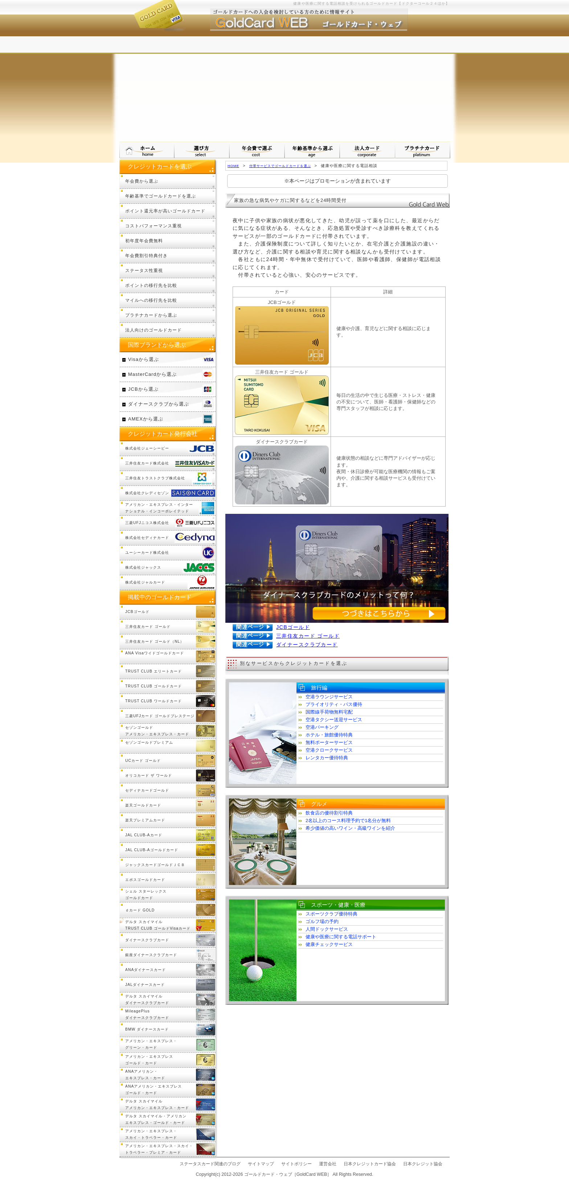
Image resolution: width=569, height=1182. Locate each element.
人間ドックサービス (327, 929)
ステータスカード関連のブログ (210, 1163)
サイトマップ (261, 1163)
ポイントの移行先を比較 (151, 285)
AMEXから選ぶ (145, 419)
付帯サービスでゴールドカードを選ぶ (280, 166)
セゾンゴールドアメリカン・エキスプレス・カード (157, 731)
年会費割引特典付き (146, 255)
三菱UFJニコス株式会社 (147, 523)
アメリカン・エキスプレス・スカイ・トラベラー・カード (151, 1134)
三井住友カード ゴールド (308, 636)
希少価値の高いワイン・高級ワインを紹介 (350, 828)
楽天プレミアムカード (145, 820)
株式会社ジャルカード (145, 582)
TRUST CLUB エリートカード (153, 671)
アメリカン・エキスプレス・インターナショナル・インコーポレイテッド (159, 508)
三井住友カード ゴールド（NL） (154, 641)
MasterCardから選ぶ (152, 374)
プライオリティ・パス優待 (334, 704)
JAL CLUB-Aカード (143, 835)
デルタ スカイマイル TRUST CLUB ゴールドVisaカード (158, 925)
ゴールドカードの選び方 (202, 150)
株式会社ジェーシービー (147, 448)
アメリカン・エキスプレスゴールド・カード (149, 1060)
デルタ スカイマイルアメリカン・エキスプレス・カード (157, 1104)
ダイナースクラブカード (307, 644)
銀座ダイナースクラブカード (151, 955)
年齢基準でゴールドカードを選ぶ (160, 196)
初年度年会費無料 (144, 240)
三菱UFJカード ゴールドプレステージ (160, 716)
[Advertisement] (284, 87)
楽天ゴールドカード (143, 805)
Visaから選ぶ (143, 359)
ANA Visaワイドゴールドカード (154, 653)
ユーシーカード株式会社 (147, 553)
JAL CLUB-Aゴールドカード (151, 850)
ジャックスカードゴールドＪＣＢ (155, 865)
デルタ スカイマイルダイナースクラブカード (147, 999)
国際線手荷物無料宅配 (329, 712)
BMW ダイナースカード (147, 1029)
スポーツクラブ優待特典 (331, 914)
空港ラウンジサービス (329, 696)
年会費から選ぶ (141, 181)
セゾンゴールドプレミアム (149, 742)
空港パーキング (322, 727)
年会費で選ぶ (257, 150)
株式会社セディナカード (147, 538)
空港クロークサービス (329, 750)
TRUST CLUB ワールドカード (153, 701)
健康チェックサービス (329, 944)
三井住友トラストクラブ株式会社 (155, 478)
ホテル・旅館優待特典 (329, 735)
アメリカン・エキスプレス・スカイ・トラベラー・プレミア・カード (159, 1149)
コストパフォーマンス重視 (153, 225)
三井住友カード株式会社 (147, 463)
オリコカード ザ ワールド (148, 775)
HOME (233, 166)
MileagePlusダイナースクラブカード (147, 1014)
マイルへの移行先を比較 (151, 300)
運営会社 (327, 1163)
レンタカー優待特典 (327, 757)
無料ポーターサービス (329, 742)
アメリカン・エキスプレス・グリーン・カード (151, 1044)
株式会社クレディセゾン (147, 493)
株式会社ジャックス (143, 567)
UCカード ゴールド (143, 761)
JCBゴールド (293, 627)
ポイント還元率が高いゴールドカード (165, 210)
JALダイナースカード (145, 985)
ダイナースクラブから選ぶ (158, 404)
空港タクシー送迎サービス (334, 719)
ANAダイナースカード (145, 970)
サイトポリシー (296, 1163)
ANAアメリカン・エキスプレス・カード (145, 1074)
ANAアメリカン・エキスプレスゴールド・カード (153, 1089)
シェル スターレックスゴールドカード (146, 894)
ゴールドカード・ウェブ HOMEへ (147, 150)
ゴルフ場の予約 (322, 921)
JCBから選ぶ (143, 389)
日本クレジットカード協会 (370, 1163)
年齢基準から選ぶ (312, 150)
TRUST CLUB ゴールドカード (153, 686)
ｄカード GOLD (140, 910)
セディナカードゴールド (147, 790)
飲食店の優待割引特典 (329, 813)
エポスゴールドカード (145, 880)
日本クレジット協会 (422, 1163)
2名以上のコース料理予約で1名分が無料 (348, 820)
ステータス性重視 (144, 270)
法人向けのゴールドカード (153, 330)
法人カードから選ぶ (367, 150)
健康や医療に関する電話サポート (341, 936)
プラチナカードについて (422, 150)
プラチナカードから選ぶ (151, 315)
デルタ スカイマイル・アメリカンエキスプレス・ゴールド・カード (156, 1119)
